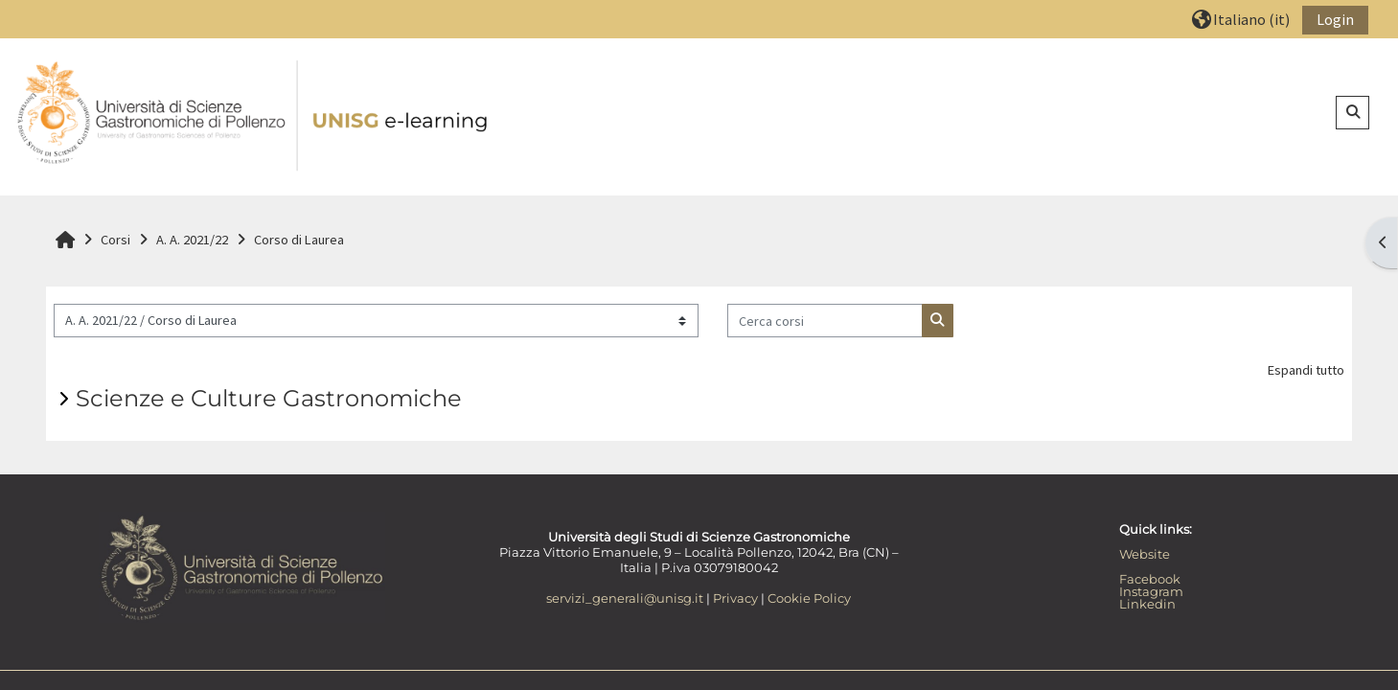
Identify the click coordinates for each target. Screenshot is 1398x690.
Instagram (1151, 591)
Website (1144, 554)
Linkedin (1147, 603)
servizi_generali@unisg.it (624, 598)
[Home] (253, 116)
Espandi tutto (1306, 370)
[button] (1241, 19)
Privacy (735, 598)
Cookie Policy (809, 598)
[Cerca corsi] (825, 320)
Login (1335, 19)
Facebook (1149, 578)
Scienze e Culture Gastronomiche (269, 398)
